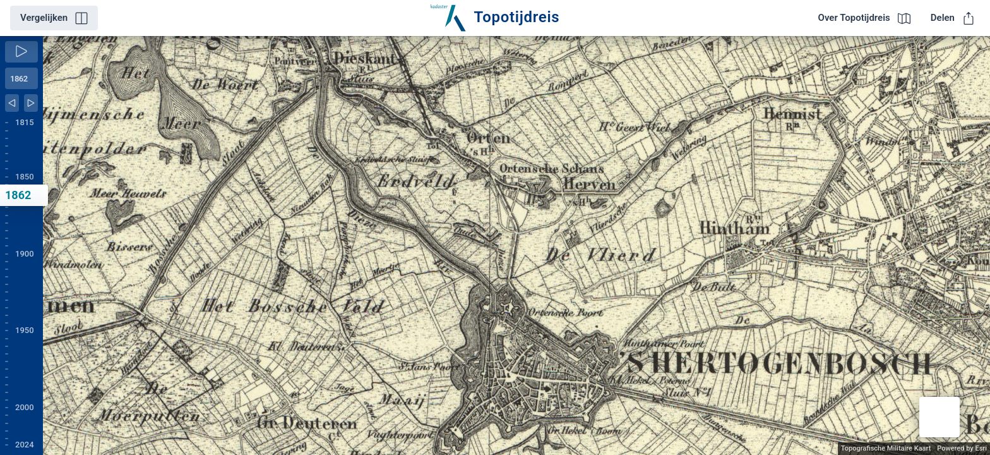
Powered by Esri (962, 448)
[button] (939, 417)
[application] (516, 245)
